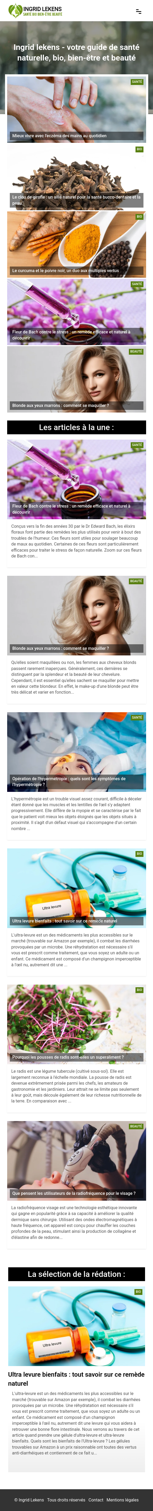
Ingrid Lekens (31, 1500)
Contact (96, 1500)
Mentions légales (123, 1500)
